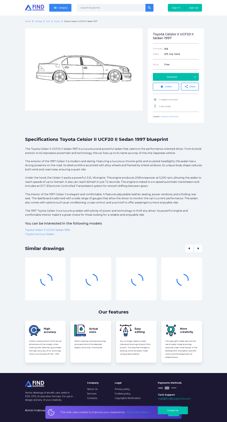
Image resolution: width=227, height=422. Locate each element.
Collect (166, 86)
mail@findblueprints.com (174, 398)
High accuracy (50, 330)
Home (28, 21)
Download (183, 77)
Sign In (176, 7)
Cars (48, 21)
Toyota (57, 21)
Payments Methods (170, 382)
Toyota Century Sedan (39, 234)
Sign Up (193, 7)
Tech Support (166, 394)
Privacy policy (122, 389)
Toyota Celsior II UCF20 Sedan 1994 (47, 229)
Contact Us (172, 410)
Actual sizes (93, 330)
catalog (38, 21)
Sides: (156, 54)
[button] (189, 248)
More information (137, 412)
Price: (156, 64)
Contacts (92, 398)
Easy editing (140, 330)
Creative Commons (169, 116)
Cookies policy (123, 393)
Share (189, 86)
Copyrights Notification (128, 398)
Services (91, 393)
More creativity (186, 330)
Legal (118, 382)
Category (60, 8)
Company (93, 382)
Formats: (158, 48)
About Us (92, 389)
